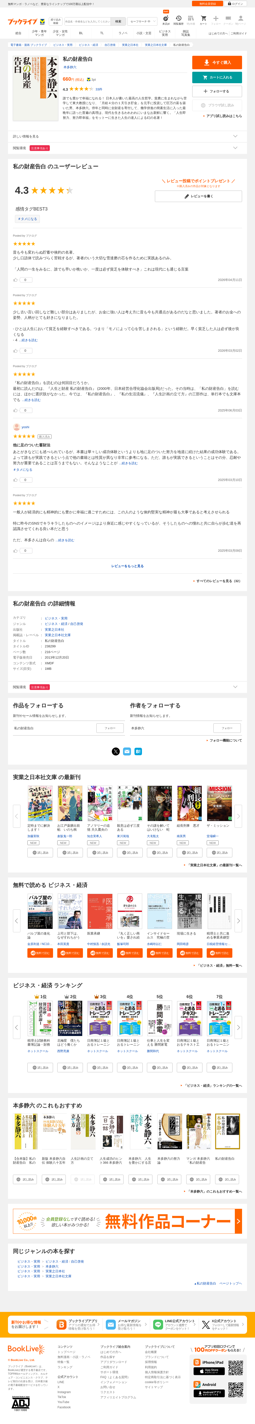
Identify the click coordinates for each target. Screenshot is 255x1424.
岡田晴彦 (183, 944)
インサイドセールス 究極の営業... (158, 937)
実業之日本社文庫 (58, 635)
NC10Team (49, 944)
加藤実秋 (33, 836)
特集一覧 (63, 1362)
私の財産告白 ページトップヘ (218, 1283)
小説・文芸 (143, 33)
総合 (18, 33)
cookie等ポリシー (157, 1382)
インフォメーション (113, 1382)
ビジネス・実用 (56, 618)
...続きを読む (28, 340)
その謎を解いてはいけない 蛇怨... (158, 829)
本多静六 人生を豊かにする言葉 (139, 1162)
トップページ (66, 1352)
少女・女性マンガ (60, 33)
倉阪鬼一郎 (64, 836)
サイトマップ (154, 1387)
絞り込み (56, 21)
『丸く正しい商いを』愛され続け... (128, 937)
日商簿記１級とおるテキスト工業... (188, 1044)
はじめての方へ (218, 33)
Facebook (64, 1407)
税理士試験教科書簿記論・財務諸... (38, 1044)
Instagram (64, 1392)
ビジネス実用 (165, 33)
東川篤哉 (123, 836)
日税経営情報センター (222, 944)
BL (81, 33)
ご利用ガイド (239, 33)
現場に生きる (186, 933)
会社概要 (151, 1352)
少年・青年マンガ (39, 33)
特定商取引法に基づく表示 (163, 1377)
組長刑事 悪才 (188, 825)
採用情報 (151, 1362)
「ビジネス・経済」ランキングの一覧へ (213, 1085)
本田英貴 (63, 944)
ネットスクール (37, 1051)
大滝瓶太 (153, 836)
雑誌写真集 (185, 33)
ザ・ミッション (218, 825)
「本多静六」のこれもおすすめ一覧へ (214, 1191)
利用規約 (151, 1367)
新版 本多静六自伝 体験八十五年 (53, 1160)
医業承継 (93, 933)
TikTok (62, 1397)
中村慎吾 (93, 944)
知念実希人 (94, 836)
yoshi (25, 427)
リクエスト (107, 1392)
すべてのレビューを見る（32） (219, 581)
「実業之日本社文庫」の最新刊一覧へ (214, 865)
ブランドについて (157, 1357)
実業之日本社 (54, 629)
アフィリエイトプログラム (118, 1397)
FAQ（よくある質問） (115, 1377)
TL (102, 33)
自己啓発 (76, 624)
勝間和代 (153, 1051)
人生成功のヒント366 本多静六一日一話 (111, 1162)
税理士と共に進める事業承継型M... (218, 937)
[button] (40, 852)
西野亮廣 (63, 1051)
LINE (61, 1382)
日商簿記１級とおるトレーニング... (98, 1044)
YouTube (63, 1402)
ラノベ (123, 33)
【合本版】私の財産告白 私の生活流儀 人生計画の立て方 (24, 1164)
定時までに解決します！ (38, 827)
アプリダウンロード (113, 1362)
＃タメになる (27, 219)
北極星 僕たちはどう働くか (68, 1042)
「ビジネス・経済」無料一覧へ (219, 965)
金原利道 (33, 944)
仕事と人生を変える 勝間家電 (158, 1042)
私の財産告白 (225, 1158)
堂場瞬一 (213, 836)
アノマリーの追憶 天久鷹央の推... (98, 829)
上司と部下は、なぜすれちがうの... (68, 937)
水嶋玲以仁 (154, 944)
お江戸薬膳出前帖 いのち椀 (68, 827)
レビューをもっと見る (127, 566)
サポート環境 (109, 1372)
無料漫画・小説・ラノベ (74, 1357)
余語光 (105, 944)
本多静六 (70, 67)
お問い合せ (107, 1387)
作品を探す (107, 1357)
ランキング (65, 1367)
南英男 (181, 836)
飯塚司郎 (123, 944)
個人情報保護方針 (157, 1372)
